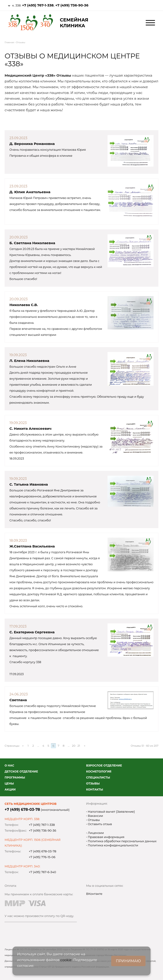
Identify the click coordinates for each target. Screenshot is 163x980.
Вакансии (95, 816)
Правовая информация (105, 837)
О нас (9, 765)
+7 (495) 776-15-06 (42, 857)
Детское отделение (21, 771)
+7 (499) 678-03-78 (22, 809)
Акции (10, 789)
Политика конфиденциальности (112, 845)
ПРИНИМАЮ (128, 961)
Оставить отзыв (99, 824)
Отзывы (93, 783)
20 (74, 745)
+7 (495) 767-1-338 (38, 5)
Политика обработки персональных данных (122, 841)
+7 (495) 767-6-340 (42, 872)
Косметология (98, 771)
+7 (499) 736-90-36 (71, 5)
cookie (66, 960)
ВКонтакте (94, 894)
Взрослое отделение (104, 765)
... (38, 745)
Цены (9, 783)
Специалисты (98, 777)
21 (78, 745)
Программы (15, 777)
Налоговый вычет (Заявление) (111, 811)
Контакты (94, 789)
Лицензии (95, 833)
